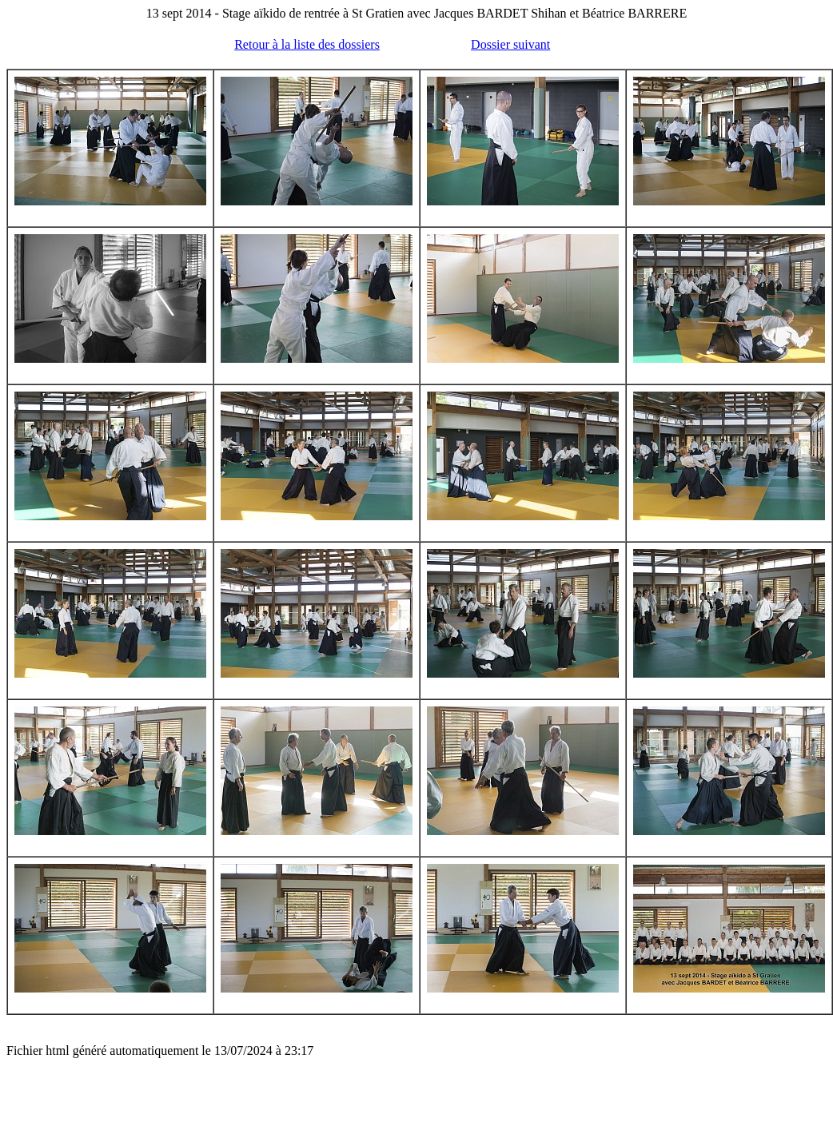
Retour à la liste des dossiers (307, 44)
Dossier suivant (510, 44)
